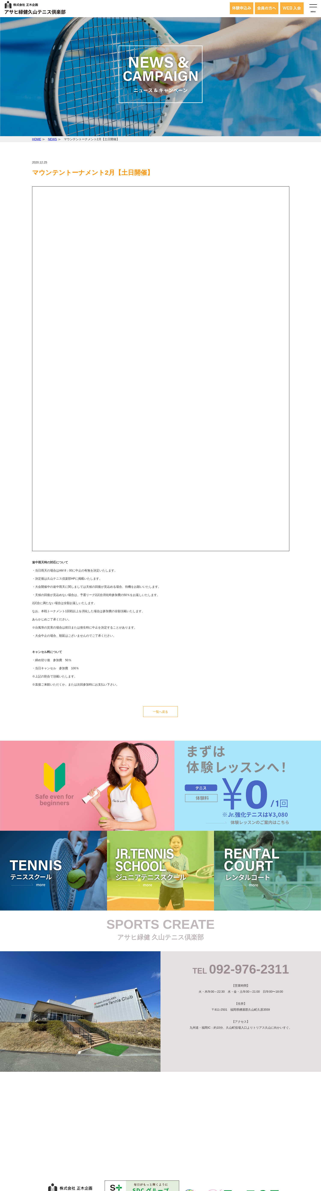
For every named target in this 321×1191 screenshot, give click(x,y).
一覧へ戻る (160, 711)
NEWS (52, 139)
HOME (36, 139)
